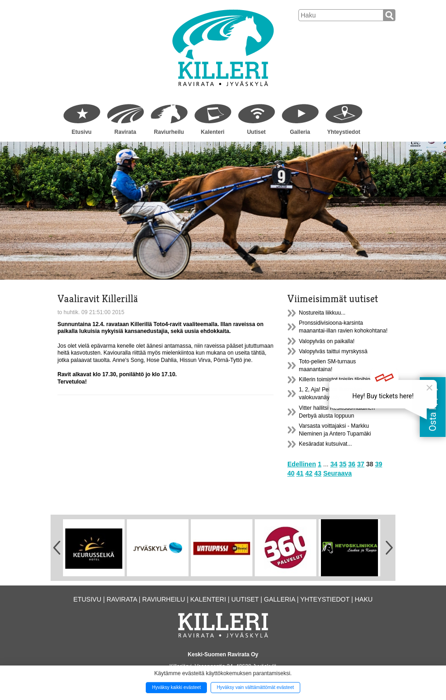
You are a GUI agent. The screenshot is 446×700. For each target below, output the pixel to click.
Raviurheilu (169, 132)
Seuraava (337, 473)
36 (351, 464)
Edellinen (301, 464)
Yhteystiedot (343, 132)
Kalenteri (212, 132)
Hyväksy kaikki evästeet (176, 687)
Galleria (300, 132)
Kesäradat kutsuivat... (325, 444)
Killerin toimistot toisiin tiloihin (334, 379)
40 (291, 473)
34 (333, 464)
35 (343, 464)
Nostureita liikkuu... (322, 313)
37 (361, 464)
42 (309, 473)
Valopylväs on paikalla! (327, 341)
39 (379, 464)
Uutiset (256, 132)
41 (299, 473)
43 (317, 473)
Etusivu (81, 132)
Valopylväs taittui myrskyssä (333, 351)
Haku (363, 599)
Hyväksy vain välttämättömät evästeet (255, 687)
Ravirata (125, 132)
